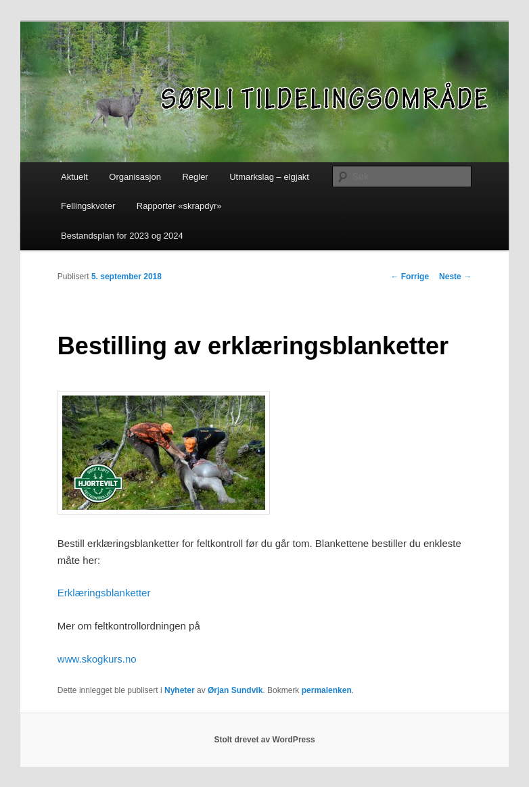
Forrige (409, 276)
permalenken (327, 690)
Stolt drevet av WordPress (264, 739)
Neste (455, 276)
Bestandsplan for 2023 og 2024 (122, 236)
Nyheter (179, 690)
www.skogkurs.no (97, 659)
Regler (195, 177)
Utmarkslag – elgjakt (269, 177)
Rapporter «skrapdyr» (179, 206)
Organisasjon (135, 177)
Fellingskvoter (88, 206)
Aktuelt (74, 177)
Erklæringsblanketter (104, 592)
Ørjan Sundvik (235, 690)
